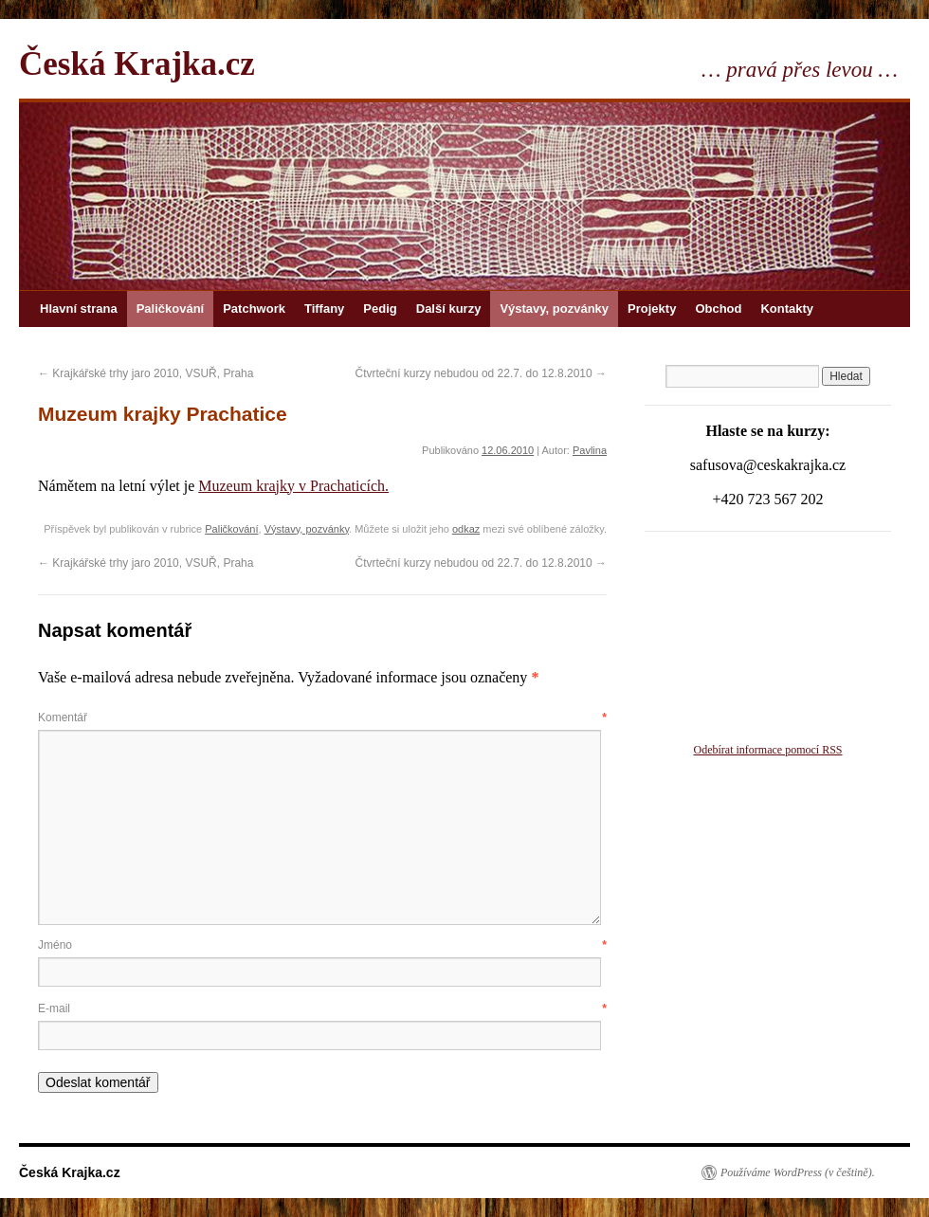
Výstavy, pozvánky (554, 308)
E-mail (322, 1008)
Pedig (379, 308)
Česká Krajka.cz (137, 63)
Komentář (322, 717)
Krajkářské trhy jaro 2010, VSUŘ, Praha (145, 373)
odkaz (466, 529)
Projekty (652, 308)
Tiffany (324, 308)
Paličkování (171, 308)
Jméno (322, 945)
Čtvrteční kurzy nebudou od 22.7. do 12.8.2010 (481, 373)
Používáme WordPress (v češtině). (797, 1172)
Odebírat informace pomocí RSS (768, 749)
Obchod (718, 308)
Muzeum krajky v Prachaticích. (293, 486)
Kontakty (786, 308)
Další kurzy (449, 308)
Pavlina (590, 450)
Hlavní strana (79, 308)
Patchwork (254, 308)
